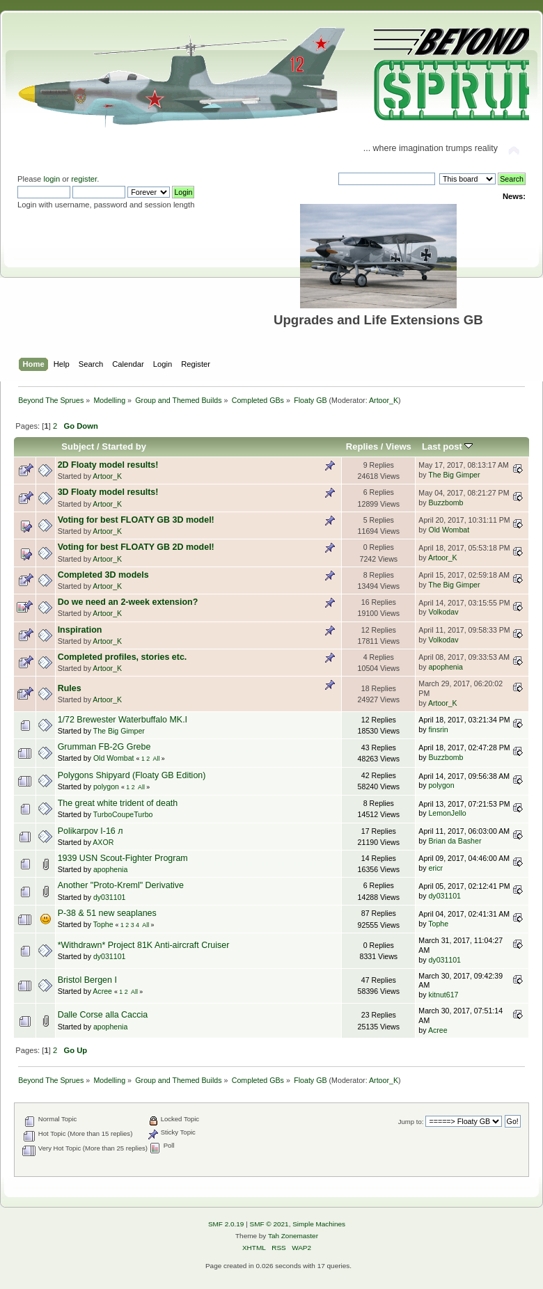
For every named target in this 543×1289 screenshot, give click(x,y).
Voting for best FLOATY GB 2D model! (136, 547)
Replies (362, 446)
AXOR (103, 842)
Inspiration (80, 630)
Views (398, 446)
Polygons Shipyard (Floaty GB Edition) (132, 775)
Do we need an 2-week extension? (128, 602)
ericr (435, 868)
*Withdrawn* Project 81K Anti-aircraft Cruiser (144, 945)
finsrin (438, 729)
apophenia (445, 667)
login (51, 179)
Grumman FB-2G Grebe (104, 747)
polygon (106, 786)
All (156, 758)
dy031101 (109, 897)
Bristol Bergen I (87, 980)
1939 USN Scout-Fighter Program (123, 858)
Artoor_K (383, 400)
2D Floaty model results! (108, 465)
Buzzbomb (445, 502)
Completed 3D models (103, 575)
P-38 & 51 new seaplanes (107, 913)
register (84, 179)
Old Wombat (448, 529)
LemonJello (447, 813)
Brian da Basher (454, 841)
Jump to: (411, 1121)
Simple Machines (318, 1224)
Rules (69, 688)
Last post (447, 446)
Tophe (103, 924)
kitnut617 (443, 994)
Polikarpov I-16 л (90, 831)
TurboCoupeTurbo (123, 814)
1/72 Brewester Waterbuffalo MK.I (122, 720)
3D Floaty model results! (108, 492)
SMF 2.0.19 (226, 1224)
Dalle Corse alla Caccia (103, 1015)
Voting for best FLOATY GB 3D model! (136, 520)
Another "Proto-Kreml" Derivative (121, 885)
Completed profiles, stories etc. (122, 657)
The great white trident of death (118, 803)
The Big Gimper (454, 474)
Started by (124, 446)
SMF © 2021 (269, 1224)
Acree (102, 991)
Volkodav (443, 612)
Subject (77, 446)
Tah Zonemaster (293, 1236)
